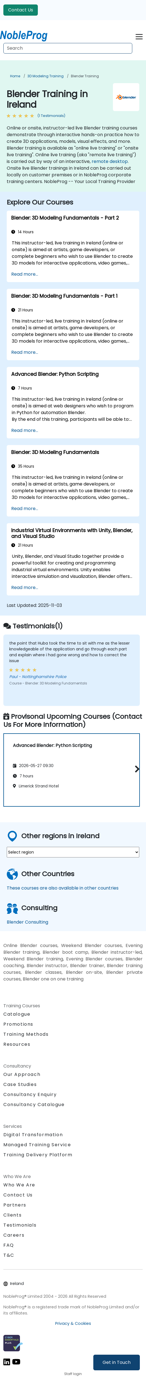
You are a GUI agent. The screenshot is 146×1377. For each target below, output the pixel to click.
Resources (16, 1044)
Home (15, 76)
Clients (12, 1215)
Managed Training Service (37, 1145)
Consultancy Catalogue (34, 1104)
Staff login (73, 1373)
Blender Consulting (27, 922)
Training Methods (26, 1034)
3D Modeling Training (45, 76)
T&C (8, 1255)
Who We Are (19, 1185)
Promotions (18, 1024)
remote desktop (110, 161)
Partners (14, 1205)
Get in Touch (117, 1362)
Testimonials (19, 1225)
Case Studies (20, 1084)
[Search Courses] (67, 48)
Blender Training (85, 76)
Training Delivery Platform (38, 1155)
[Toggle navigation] (139, 35)
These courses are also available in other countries (63, 888)
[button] (135, 768)
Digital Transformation (33, 1134)
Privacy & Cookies (73, 1323)
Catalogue (16, 1014)
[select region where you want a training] (73, 852)
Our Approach (21, 1074)
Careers (13, 1235)
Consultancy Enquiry (30, 1094)
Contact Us (20, 10)
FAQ (8, 1245)
